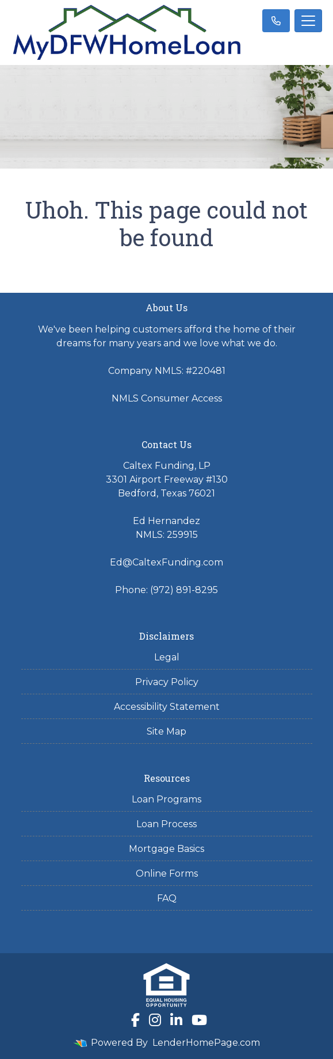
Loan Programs (166, 799)
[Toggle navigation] (308, 20)
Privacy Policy (166, 681)
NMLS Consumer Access (167, 398)
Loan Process (166, 824)
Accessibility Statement (167, 706)
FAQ (167, 898)
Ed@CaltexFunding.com (166, 562)
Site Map (166, 731)
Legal (166, 657)
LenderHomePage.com (206, 1042)
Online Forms (167, 873)
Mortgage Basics (166, 848)
